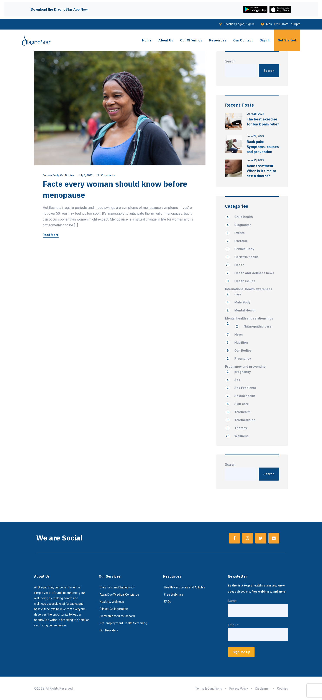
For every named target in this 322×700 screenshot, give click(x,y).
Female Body (51, 175)
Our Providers (109, 630)
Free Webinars (174, 594)
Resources (218, 40)
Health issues (240, 281)
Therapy (236, 428)
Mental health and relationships (249, 318)
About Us (165, 40)
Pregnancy (238, 358)
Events (235, 233)
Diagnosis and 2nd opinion (117, 587)
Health (234, 265)
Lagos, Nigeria (245, 24)
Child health (239, 216)
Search (230, 61)
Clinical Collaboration (114, 609)
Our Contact (243, 40)
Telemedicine (240, 420)
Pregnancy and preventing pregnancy (245, 369)
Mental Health (240, 310)
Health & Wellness (112, 601)
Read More (51, 235)
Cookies (282, 688)
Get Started (287, 40)
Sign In (265, 40)
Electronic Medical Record (117, 616)
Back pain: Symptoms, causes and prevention (263, 147)
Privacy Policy (238, 688)
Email (233, 625)
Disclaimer (262, 688)
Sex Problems (240, 387)
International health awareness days (248, 292)
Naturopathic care (252, 326)
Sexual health (240, 396)
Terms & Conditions (208, 688)
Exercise (236, 241)
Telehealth (238, 412)
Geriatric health (241, 257)
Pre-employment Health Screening (123, 623)
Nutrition (236, 342)
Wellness (236, 436)
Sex (232, 379)
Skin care (237, 404)
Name (232, 601)
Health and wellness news (249, 273)
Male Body (237, 302)
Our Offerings (191, 40)
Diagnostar (238, 224)
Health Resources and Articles (184, 587)
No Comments (106, 175)
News (234, 334)
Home (146, 40)
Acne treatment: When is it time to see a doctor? (261, 171)
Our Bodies (67, 175)
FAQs (167, 601)
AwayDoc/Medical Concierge (119, 594)
